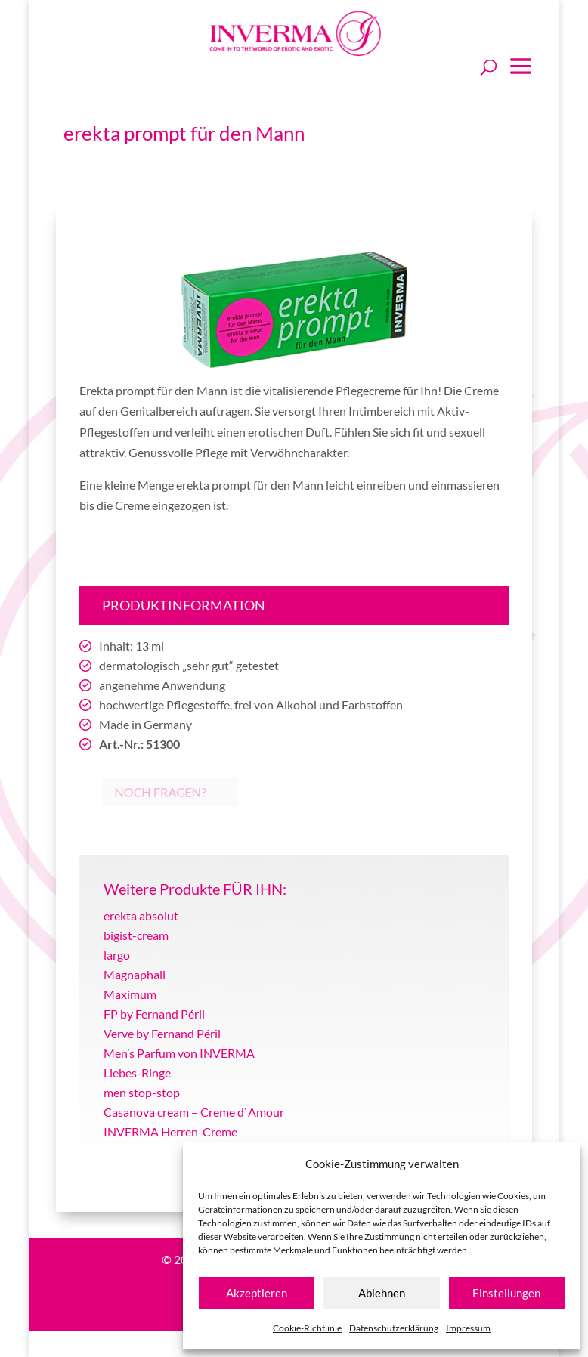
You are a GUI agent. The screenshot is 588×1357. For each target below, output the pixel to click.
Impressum (468, 1328)
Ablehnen (381, 1293)
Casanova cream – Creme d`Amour (194, 1112)
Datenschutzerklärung (393, 1328)
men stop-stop (142, 1092)
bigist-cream (136, 935)
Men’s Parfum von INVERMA (179, 1053)
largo (117, 954)
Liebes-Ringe (137, 1072)
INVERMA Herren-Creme (170, 1131)
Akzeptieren (256, 1293)
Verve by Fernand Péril (162, 1033)
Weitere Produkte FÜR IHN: (195, 888)
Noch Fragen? (144, 792)
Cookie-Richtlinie (307, 1328)
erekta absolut (141, 915)
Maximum (130, 994)
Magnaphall (135, 974)
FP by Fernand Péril (154, 1013)
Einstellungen (506, 1293)
